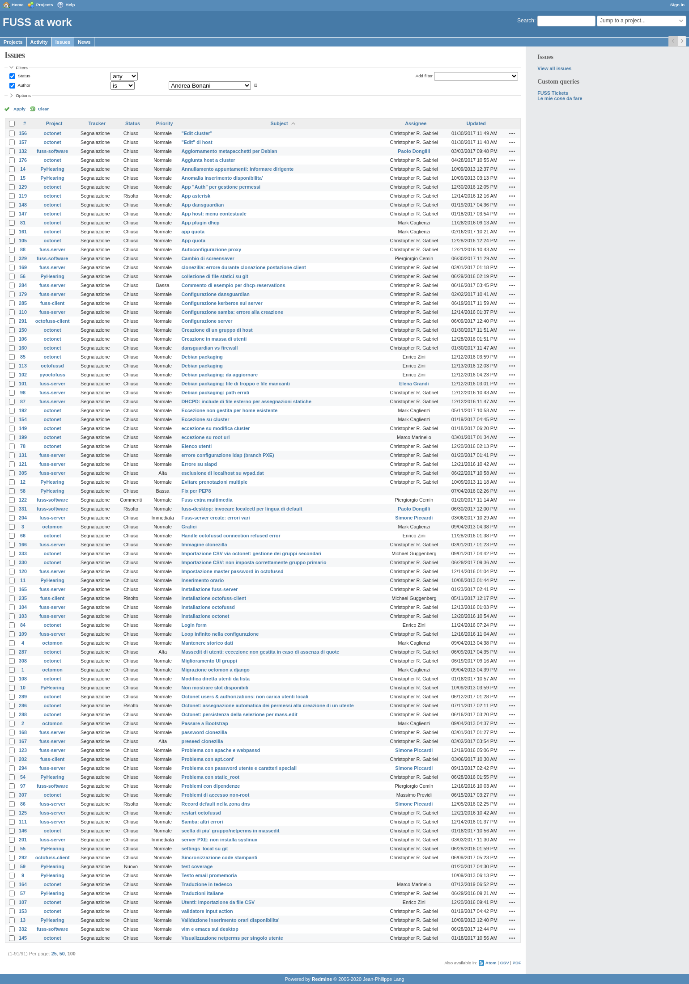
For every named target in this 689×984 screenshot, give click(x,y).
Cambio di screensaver (208, 258)
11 (23, 580)
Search (525, 20)
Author (23, 85)
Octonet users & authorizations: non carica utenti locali (245, 696)
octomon (52, 526)
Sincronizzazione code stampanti (220, 857)
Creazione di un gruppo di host (217, 330)
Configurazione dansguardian (216, 294)
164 (23, 884)
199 (23, 437)
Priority (164, 123)
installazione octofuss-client (214, 598)
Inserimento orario (203, 580)
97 (23, 786)
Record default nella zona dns (216, 804)
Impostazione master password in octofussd (233, 571)
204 (23, 517)
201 (23, 839)
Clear (43, 108)
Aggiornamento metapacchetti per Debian (229, 151)
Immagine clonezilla (204, 544)
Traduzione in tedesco (207, 884)
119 (23, 195)
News (84, 42)
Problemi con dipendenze (211, 786)
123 (23, 750)
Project (54, 123)
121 (23, 464)
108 (23, 678)
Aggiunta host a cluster (208, 160)
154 (23, 419)
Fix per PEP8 (196, 491)
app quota (193, 231)
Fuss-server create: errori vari (216, 517)
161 (23, 231)
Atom (491, 962)
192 (23, 410)
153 (23, 911)
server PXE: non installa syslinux (220, 839)
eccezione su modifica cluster (216, 428)
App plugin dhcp (201, 222)
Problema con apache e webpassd (221, 750)
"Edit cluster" (197, 133)
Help (70, 4)
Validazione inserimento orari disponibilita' (231, 920)
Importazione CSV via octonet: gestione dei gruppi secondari (252, 553)
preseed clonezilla (202, 741)
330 (23, 562)
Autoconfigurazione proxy (212, 249)
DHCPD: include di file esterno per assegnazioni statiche (246, 401)
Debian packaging (202, 356)
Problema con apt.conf (208, 759)
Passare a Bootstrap (205, 723)
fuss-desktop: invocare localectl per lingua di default (242, 508)
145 (23, 938)
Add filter (424, 75)
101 (23, 383)
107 (23, 902)
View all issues (554, 68)
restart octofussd (201, 812)
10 (23, 687)
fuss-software (52, 151)
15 (23, 178)
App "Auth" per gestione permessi (221, 187)
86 (23, 804)
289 (23, 696)
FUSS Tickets (552, 93)
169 (23, 267)
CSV (504, 962)
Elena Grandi (414, 383)
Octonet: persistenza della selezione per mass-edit (240, 714)
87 (23, 401)
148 (23, 204)
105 (23, 240)
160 (23, 348)
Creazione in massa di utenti (214, 339)
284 (23, 285)
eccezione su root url (206, 437)
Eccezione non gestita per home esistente (230, 410)
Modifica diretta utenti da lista (216, 678)
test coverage (197, 866)
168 (23, 732)
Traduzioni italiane (203, 893)
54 (23, 777)
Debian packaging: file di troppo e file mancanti (236, 383)
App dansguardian (203, 204)
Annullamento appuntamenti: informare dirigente (238, 169)
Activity (39, 42)
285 (23, 303)
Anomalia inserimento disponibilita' (222, 178)
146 (23, 830)
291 (23, 321)
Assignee (415, 123)
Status (23, 75)
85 (23, 356)
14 (23, 169)
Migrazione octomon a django (216, 669)
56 (23, 276)
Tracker (97, 123)
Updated (476, 123)
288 (23, 714)
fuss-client (52, 303)
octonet (52, 133)
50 (62, 953)
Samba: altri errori (202, 821)
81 (23, 222)
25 (54, 953)
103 (23, 616)
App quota (193, 240)
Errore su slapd (199, 464)
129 (23, 187)
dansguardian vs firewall (210, 348)
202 (23, 759)
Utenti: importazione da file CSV (218, 902)
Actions (512, 133)
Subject (279, 123)
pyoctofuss (52, 374)
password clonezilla (204, 732)
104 (23, 607)
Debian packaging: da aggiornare (220, 374)
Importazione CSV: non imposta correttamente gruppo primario (254, 562)
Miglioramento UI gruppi (209, 660)
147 (23, 213)
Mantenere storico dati (207, 643)
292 (23, 857)
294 (23, 768)
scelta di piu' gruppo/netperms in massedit (231, 830)
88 (23, 249)
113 (23, 365)
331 (23, 508)
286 (23, 705)
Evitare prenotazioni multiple (215, 482)
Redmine (322, 979)
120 (23, 571)
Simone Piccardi (414, 517)
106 (23, 339)
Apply (19, 108)
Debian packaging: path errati (216, 392)
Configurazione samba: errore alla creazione (232, 312)
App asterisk (196, 195)
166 (23, 544)
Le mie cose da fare (559, 98)
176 (23, 160)
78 (23, 446)
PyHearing (52, 169)
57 (23, 893)
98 (23, 392)
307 (23, 795)
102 (23, 374)
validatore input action (207, 911)
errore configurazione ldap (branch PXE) (228, 455)
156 (23, 133)
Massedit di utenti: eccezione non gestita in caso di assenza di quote (261, 652)
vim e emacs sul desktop (210, 929)
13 (23, 920)
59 (23, 866)
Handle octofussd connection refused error (231, 535)
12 (23, 482)
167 (23, 741)
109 (23, 634)
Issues (63, 42)
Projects (44, 4)
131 (23, 455)
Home (18, 4)
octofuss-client (52, 321)
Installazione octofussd (208, 607)
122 (23, 500)
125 (23, 812)
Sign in (677, 4)
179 (23, 294)
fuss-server (52, 249)
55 (23, 848)
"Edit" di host (197, 142)
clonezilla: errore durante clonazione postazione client (244, 267)
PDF (517, 962)
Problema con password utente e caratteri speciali (239, 768)
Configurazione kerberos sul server (222, 303)
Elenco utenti (197, 446)
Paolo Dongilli (414, 151)
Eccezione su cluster (206, 419)
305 (23, 473)
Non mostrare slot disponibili (215, 687)
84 (23, 625)
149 (23, 428)
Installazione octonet (206, 616)
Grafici (189, 526)
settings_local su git (205, 848)
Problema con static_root (211, 777)
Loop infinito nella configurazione (220, 634)
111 (23, 821)
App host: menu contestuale (214, 213)
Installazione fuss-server (210, 589)
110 (23, 312)
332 (23, 929)
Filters (21, 67)
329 (23, 258)
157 (23, 142)
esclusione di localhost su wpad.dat (223, 473)
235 (23, 598)
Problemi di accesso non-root (216, 795)
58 (23, 491)
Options (23, 95)
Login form (194, 625)
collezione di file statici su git (215, 276)
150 (23, 330)
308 (23, 660)
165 (23, 589)
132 (23, 151)
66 (23, 535)
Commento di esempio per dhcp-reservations (233, 285)
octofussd (52, 365)
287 (23, 652)
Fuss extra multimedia (207, 500)
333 (23, 553)
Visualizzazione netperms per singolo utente (232, 938)
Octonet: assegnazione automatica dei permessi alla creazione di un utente (268, 705)
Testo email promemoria (209, 875)
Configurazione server (207, 321)
